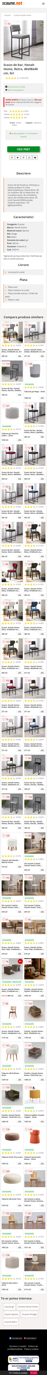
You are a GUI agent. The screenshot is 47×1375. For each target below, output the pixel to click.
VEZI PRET (23, 149)
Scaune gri (9, 1306)
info (19, 356)
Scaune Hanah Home (22, 15)
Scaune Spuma (11, 1314)
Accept (34, 1372)
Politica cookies (31, 1349)
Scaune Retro (11, 1321)
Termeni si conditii (17, 1346)
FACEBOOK (15, 1338)
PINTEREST (30, 1338)
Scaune (8, 15)
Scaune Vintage (29, 1314)
